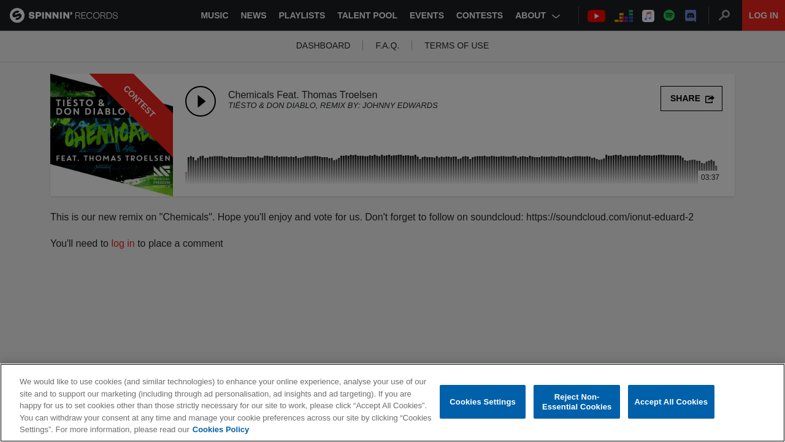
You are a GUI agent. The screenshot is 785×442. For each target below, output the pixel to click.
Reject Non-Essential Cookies (576, 401)
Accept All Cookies (671, 401)
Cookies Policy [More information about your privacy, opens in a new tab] (221, 429)
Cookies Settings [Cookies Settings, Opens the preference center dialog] (483, 401)
